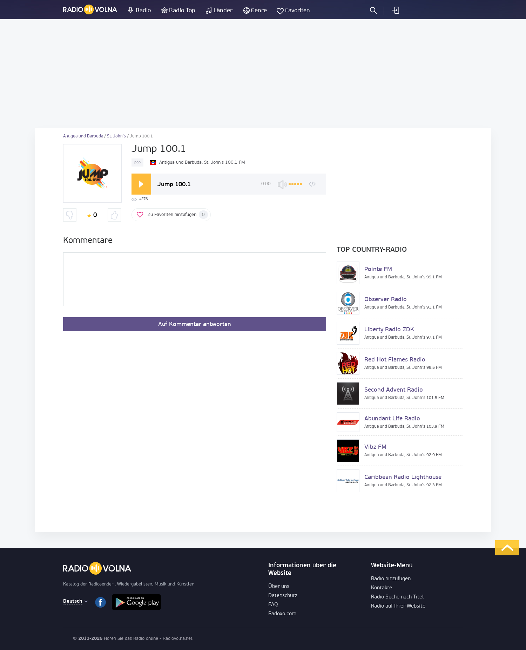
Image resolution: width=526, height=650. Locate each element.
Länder (223, 11)
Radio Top (182, 11)
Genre (259, 11)
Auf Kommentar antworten (194, 324)
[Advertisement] (263, 74)
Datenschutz (282, 595)
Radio (143, 11)
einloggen (395, 10)
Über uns (278, 586)
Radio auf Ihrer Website (398, 606)
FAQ (273, 605)
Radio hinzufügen (391, 579)
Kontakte (381, 588)
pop (137, 162)
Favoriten (297, 11)
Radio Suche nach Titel (397, 597)
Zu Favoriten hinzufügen (178, 214)
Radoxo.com (282, 614)
